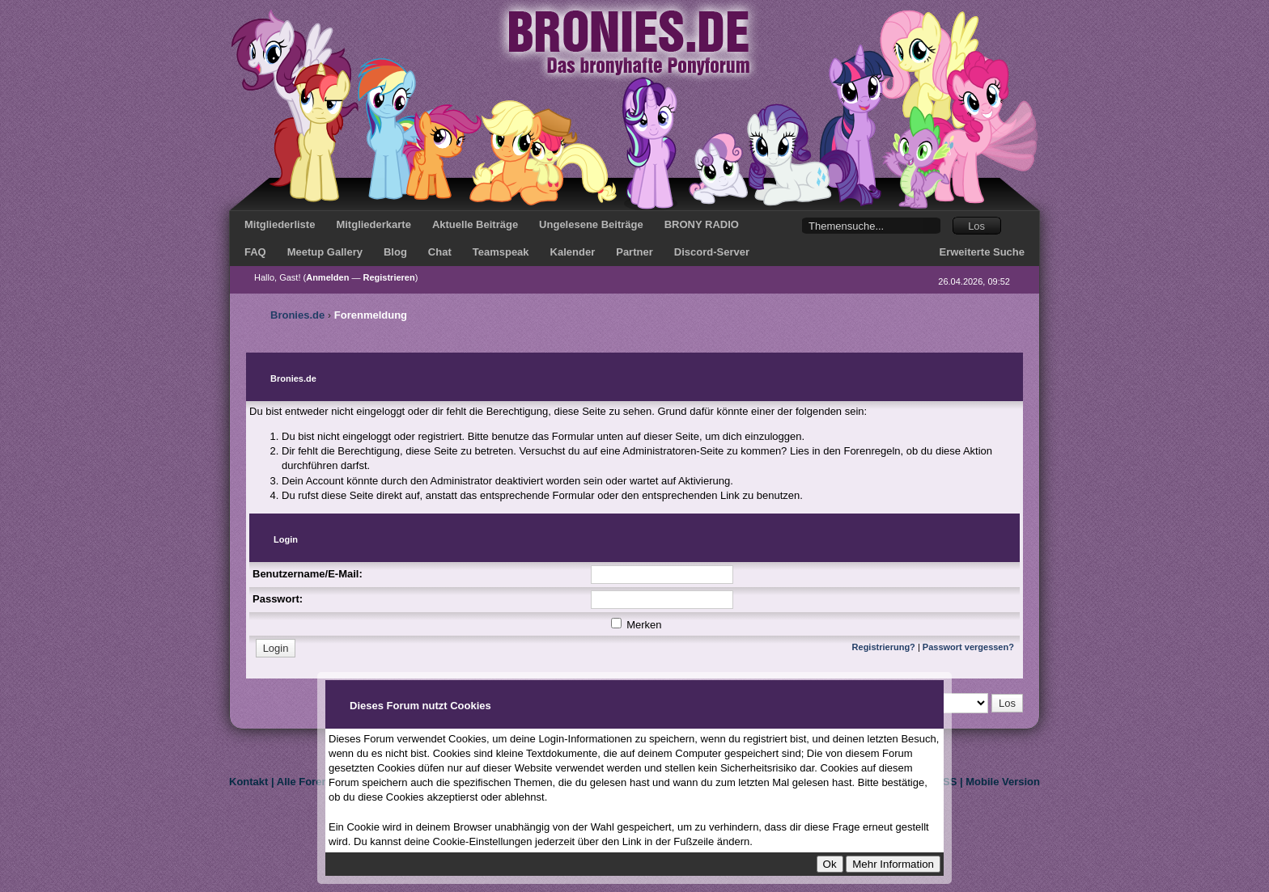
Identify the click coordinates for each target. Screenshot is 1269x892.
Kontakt (248, 782)
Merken (636, 625)
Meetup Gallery (325, 252)
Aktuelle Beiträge (475, 224)
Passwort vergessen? (968, 647)
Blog (395, 252)
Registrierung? (883, 647)
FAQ (255, 252)
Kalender (573, 252)
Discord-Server (711, 252)
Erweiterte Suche (982, 252)
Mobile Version (1003, 782)
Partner (634, 252)
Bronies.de (297, 315)
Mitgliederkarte (373, 224)
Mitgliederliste (279, 224)
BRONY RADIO (701, 224)
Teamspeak (501, 252)
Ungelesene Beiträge (591, 224)
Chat (440, 252)
